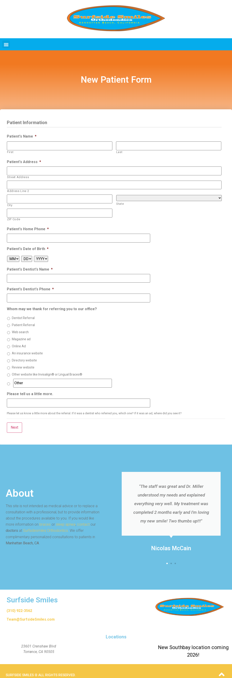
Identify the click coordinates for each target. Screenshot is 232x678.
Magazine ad (21, 334)
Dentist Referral (23, 313)
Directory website (24, 355)
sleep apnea (65, 516)
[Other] (62, 378)
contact (83, 516)
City (10, 202)
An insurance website (27, 348)
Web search (20, 327)
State (120, 201)
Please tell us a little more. (30, 388)
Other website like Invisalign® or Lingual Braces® (47, 369)
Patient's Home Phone (28, 226)
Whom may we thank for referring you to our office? (52, 304)
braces (45, 516)
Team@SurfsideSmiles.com (31, 611)
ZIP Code (13, 216)
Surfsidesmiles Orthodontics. (46, 522)
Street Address (18, 175)
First (10, 151)
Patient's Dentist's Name (30, 265)
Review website (23, 362)
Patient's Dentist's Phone (30, 284)
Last (119, 151)
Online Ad (19, 341)
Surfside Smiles (32, 591)
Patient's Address (24, 161)
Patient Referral (23, 320)
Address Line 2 (18, 189)
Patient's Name (21, 136)
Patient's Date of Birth (28, 245)
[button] (6, 44)
